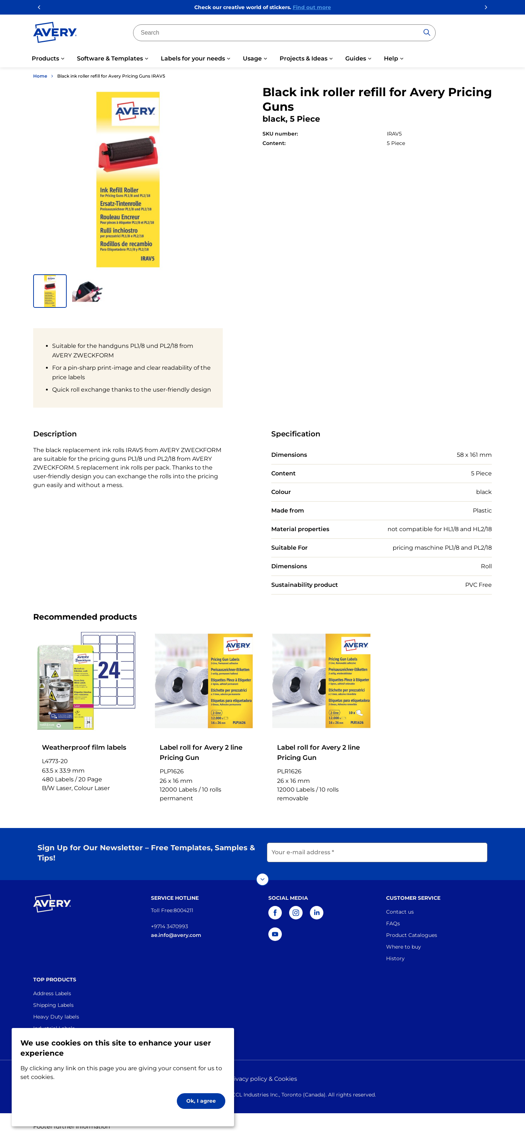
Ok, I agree (201, 1101)
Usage (252, 58)
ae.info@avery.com (176, 933)
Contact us (400, 909)
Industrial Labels (54, 1026)
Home (40, 76)
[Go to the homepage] (55, 34)
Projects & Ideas (303, 58)
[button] (50, 291)
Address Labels (52, 991)
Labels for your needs (193, 58)
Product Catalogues (411, 933)
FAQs (393, 921)
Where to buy (403, 944)
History (395, 956)
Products (45, 58)
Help (391, 58)
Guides (355, 58)
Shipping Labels (53, 1003)
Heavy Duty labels (56, 1014)
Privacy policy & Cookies (262, 1077)
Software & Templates (110, 58)
